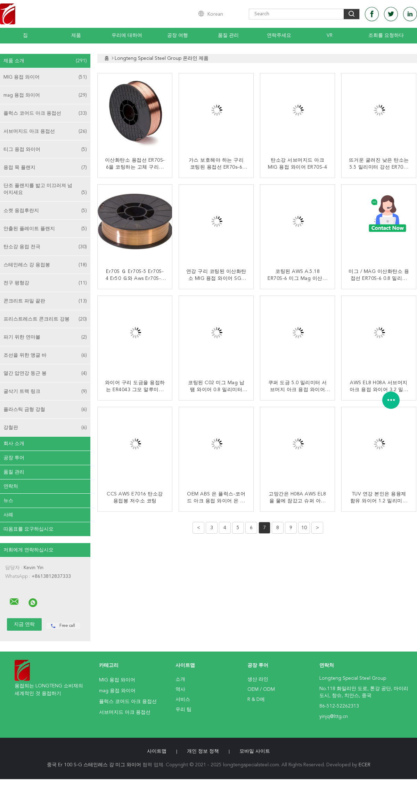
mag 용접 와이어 (45, 95)
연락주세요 (279, 35)
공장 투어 (13, 457)
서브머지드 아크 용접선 (45, 131)
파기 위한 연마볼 (45, 337)
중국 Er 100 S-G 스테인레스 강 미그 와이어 (94, 764)
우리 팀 (183, 709)
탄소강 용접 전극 (45, 246)
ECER (364, 764)
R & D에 (256, 699)
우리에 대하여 (127, 35)
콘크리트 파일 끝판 (45, 301)
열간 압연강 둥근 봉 (45, 373)
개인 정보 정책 (203, 751)
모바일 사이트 (254, 751)
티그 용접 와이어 (45, 149)
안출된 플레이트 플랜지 (45, 228)
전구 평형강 (45, 283)
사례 (8, 514)
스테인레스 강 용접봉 (45, 264)
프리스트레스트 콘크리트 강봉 (45, 319)
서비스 (182, 699)
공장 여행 (177, 35)
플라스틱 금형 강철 (45, 409)
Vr (330, 35)
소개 (180, 679)
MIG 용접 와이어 (45, 77)
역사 (180, 689)
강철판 (45, 427)
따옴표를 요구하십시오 (28, 529)
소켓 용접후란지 (45, 210)
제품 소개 (45, 61)
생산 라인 (257, 679)
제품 (76, 35)
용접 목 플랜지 (45, 167)
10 (304, 527)
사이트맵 (156, 751)
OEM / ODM (261, 689)
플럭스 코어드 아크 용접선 (45, 113)
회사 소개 (13, 443)
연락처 (10, 486)
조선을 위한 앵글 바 (45, 355)
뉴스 (8, 500)
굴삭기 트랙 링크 (45, 391)
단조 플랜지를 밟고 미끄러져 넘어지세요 (45, 189)
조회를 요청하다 (386, 35)
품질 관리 (228, 35)
